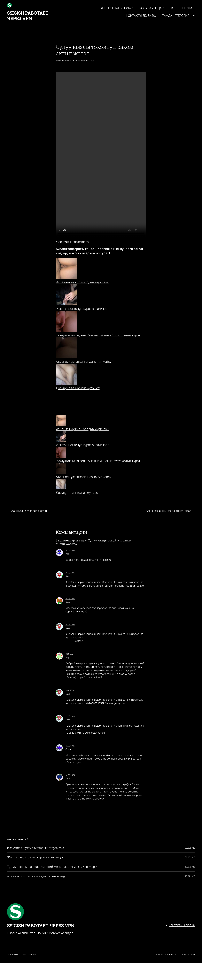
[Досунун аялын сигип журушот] (61, 485)
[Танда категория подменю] (194, 16)
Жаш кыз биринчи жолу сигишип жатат (168, 510)
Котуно (92, 60)
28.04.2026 (190, 876)
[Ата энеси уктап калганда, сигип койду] (61, 469)
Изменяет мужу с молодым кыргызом (82, 282)
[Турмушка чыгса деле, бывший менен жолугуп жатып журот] (61, 453)
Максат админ (72, 60)
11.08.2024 (70, 654)
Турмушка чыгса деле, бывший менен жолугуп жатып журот (98, 335)
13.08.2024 (70, 745)
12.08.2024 (70, 716)
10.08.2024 (70, 550)
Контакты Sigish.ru (182, 925)
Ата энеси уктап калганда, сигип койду (83, 361)
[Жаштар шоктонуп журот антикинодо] (61, 437)
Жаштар (84, 60)
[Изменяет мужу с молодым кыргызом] (61, 421)
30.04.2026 (190, 866)
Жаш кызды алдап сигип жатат (29, 510)
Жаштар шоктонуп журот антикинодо (82, 309)
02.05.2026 (190, 857)
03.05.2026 (190, 847)
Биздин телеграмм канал (75, 249)
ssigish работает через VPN (27, 15)
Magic (68, 657)
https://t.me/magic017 (89, 677)
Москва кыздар (67, 242)
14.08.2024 (70, 775)
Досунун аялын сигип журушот (78, 388)
